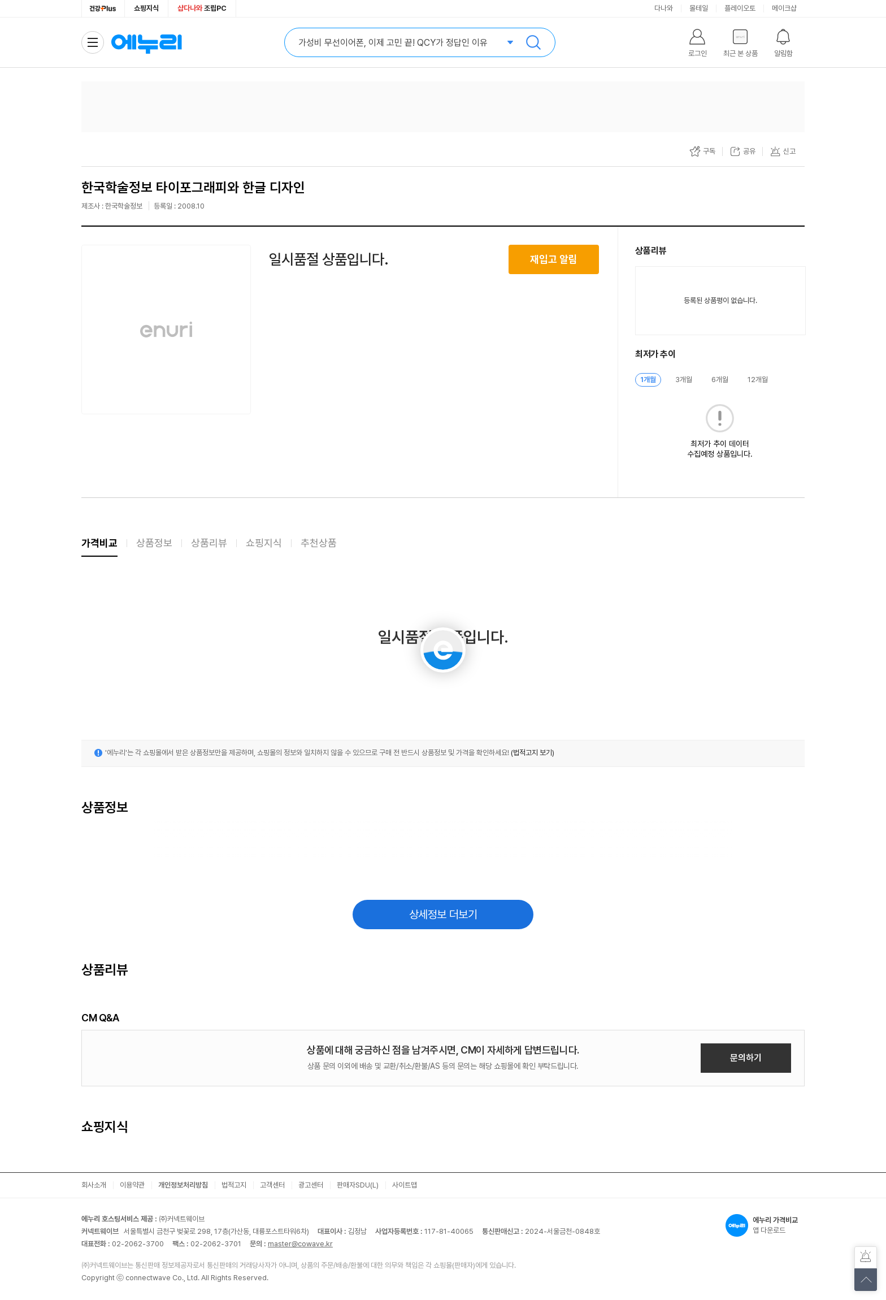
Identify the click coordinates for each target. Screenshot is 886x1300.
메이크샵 (784, 8)
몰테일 (698, 8)
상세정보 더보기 (443, 914)
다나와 (663, 8)
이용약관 (132, 1185)
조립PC (202, 8)
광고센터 (310, 1185)
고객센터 (272, 1185)
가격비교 (99, 543)
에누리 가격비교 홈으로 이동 (146, 42)
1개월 (648, 379)
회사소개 (93, 1185)
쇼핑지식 (146, 8)
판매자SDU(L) (358, 1185)
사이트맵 (404, 1185)
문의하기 (746, 1057)
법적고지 (234, 1185)
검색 (533, 42)
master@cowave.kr (300, 1244)
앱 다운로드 (765, 1225)
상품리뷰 (209, 543)
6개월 (719, 379)
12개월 (758, 379)
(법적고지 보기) (532, 752)
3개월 (683, 379)
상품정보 (154, 543)
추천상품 (319, 543)
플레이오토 (739, 8)
